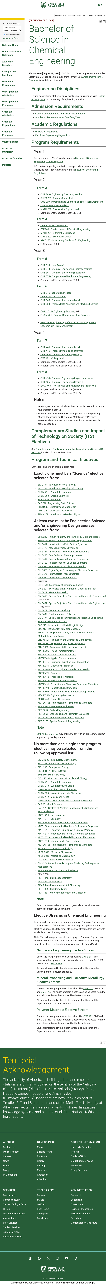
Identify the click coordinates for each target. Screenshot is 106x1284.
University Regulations (8, 83)
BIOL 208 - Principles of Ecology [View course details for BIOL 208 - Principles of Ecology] (54, 767)
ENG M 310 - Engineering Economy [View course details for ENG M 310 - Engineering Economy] (58, 311)
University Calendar (81, 1147)
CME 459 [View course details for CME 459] (53, 734)
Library (40, 1161)
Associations (9, 1218)
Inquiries (6, 165)
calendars (19, 1282)
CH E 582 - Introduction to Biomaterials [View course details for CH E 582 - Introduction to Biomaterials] (57, 577)
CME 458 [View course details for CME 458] (41, 734)
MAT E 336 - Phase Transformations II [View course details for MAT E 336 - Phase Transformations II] (57, 654)
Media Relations (11, 1151)
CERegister (42, 1213)
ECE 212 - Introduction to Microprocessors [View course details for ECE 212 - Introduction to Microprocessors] (59, 629)
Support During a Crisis (14, 1204)
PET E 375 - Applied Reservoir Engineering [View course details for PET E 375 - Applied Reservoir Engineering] (59, 721)
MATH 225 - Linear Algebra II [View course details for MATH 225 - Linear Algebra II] (52, 815)
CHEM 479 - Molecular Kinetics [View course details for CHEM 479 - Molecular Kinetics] (53, 797)
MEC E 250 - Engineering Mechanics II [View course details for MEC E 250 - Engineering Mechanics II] (57, 695)
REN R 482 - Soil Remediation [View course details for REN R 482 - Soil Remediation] (52, 889)
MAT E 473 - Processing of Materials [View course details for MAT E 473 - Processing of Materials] (56, 676)
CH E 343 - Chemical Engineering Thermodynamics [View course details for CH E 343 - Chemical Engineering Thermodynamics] (66, 269)
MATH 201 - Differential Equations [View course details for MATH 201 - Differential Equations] (57, 233)
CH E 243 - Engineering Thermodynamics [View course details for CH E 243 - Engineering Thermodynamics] (61, 194)
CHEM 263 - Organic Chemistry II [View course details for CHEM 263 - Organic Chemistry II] (54, 495)
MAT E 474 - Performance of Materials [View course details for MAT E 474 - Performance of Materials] (57, 680)
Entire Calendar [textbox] (9, 27)
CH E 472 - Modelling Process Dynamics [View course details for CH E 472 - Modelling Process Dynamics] (58, 548)
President (76, 1195)
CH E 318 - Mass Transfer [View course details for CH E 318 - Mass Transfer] (53, 296)
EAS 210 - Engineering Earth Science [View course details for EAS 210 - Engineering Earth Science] (56, 503)
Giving (6, 1170)
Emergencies (9, 1195)
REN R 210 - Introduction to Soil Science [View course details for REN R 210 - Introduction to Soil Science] (58, 870)
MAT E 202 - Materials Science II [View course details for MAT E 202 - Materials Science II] (56, 236)
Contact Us (8, 1147)
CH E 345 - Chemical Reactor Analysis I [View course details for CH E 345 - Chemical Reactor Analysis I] (60, 300)
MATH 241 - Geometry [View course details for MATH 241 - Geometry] (49, 819)
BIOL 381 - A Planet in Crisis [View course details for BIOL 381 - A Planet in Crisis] (52, 771)
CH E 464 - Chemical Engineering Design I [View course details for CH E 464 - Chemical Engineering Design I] (61, 354)
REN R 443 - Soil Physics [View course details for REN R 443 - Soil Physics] (50, 881)
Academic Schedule (7, 63)
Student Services (11, 1227)
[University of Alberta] (53, 5)
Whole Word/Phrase (13, 34)
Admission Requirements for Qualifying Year (57, 117)
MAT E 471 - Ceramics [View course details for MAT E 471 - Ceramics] (49, 673)
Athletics (41, 1179)
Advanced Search (12, 38)
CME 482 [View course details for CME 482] (88, 1016)
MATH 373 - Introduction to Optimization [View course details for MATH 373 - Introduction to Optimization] (58, 841)
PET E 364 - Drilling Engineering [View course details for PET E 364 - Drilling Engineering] (53, 710)
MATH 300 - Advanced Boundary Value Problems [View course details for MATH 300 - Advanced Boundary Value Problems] (63, 822)
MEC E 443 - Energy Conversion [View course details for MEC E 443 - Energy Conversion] (54, 699)
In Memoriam (10, 1174)
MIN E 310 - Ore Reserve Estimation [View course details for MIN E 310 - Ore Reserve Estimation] (56, 706)
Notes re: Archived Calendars (11, 53)
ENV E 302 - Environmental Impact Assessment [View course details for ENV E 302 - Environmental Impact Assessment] (62, 647)
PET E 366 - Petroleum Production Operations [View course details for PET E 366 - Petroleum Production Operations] (61, 717)
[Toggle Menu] (5, 5)
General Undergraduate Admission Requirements (60, 113)
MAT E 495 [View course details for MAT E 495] (56, 963)
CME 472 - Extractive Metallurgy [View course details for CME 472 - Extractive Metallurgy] (54, 610)
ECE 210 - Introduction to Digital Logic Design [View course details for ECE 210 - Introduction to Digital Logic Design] (60, 625)
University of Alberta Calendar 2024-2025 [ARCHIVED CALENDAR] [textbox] (78, 15)
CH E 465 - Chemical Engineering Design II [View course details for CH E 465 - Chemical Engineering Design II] (61, 382)
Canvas (41, 1195)
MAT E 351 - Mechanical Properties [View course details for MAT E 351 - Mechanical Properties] (55, 665)
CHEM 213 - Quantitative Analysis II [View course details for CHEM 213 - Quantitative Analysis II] (56, 785)
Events (6, 1165)
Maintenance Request (14, 1213)
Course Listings (10, 141)
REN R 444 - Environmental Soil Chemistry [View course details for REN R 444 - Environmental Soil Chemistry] (59, 885)
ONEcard (41, 1204)
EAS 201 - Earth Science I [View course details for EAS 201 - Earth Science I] (50, 804)
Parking (41, 1165)
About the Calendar (12, 158)
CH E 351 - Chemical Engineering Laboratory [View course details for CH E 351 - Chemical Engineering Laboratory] (62, 272)
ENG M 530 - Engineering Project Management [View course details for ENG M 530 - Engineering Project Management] (61, 643)
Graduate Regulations (8, 123)
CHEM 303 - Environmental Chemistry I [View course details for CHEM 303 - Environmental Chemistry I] (57, 789)
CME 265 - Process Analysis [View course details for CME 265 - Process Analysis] (54, 205)
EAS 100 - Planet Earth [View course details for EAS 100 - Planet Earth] (49, 499)
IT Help (6, 1209)
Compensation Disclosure (84, 1222)
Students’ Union (79, 1156)
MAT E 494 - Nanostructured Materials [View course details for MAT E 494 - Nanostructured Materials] (57, 688)
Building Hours (44, 1151)
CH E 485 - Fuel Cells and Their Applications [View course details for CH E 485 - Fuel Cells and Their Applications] (60, 555)
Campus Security (12, 1199)
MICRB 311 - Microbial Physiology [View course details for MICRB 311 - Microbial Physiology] (55, 852)
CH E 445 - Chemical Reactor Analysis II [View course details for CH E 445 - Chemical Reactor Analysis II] (60, 347)
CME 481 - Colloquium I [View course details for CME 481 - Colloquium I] (52, 358)
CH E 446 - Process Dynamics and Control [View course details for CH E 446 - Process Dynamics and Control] (61, 350)
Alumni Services (11, 1232)
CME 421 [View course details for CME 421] (88, 988)
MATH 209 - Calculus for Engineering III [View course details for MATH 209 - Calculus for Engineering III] (60, 209)
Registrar (75, 1151)
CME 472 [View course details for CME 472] (45, 992)
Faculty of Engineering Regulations (52, 135)
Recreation (42, 1174)
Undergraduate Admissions (10, 93)
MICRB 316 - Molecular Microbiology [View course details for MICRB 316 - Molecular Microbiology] (56, 856)
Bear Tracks (43, 1209)
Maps (40, 1147)
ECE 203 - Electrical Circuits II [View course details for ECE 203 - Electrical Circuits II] (52, 621)
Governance (77, 1204)
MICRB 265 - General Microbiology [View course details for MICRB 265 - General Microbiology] (55, 848)
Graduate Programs (7, 133)
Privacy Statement (80, 1213)
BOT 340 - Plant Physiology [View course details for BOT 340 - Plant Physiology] (51, 774)
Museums (42, 1170)
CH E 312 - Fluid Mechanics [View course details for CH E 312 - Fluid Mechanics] (54, 225)
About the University (7, 150)
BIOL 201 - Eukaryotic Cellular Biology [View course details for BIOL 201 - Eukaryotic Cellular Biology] (57, 763)
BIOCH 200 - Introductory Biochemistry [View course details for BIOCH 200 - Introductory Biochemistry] (57, 759)
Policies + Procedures (82, 1209)
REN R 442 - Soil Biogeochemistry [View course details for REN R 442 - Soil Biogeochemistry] (55, 878)
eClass (40, 1199)
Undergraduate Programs (10, 103)
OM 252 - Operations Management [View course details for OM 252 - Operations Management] (55, 859)
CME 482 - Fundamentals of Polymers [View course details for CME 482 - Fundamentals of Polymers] (57, 614)
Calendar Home (10, 45)
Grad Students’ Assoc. (82, 1161)
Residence (76, 1165)
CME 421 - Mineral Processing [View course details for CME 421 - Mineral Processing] (53, 592)
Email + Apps (43, 1218)
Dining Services (79, 1170)
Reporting (76, 1218)
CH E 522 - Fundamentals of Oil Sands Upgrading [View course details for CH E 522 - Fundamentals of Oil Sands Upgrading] (62, 562)
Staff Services (10, 1222)
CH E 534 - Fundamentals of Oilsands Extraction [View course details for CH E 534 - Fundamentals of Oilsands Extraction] (62, 566)
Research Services (12, 1236)
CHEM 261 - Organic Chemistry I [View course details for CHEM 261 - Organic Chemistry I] (56, 198)
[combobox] (80, 15)
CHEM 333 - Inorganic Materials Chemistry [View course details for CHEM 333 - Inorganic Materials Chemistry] (59, 793)
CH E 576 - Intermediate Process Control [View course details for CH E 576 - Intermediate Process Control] (58, 574)
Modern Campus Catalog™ (80, 1282)
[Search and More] (99, 5)
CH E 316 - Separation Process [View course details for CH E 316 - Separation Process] (55, 292)
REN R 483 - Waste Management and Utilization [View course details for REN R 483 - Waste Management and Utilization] (62, 892)
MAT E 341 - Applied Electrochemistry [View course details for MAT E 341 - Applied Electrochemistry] (57, 658)
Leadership (76, 1199)
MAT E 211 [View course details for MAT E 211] (87, 956)
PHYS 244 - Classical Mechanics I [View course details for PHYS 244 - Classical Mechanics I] (55, 510)
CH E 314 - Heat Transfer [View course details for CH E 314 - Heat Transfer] (53, 265)
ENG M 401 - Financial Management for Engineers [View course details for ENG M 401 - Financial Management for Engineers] (65, 315)
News (6, 1161)
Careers (7, 1156)
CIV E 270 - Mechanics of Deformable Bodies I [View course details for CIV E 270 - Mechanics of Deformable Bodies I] (61, 585)
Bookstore (42, 1156)
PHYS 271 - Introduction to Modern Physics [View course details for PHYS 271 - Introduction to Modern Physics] (59, 514)
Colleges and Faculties (9, 73)
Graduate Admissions (8, 113)
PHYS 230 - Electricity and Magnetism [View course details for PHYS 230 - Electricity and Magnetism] (57, 507)
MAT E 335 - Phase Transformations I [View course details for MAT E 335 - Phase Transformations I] (57, 651)
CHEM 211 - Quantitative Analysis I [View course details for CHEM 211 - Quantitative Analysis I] (55, 492)
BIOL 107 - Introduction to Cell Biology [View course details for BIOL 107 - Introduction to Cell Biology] (57, 484)
